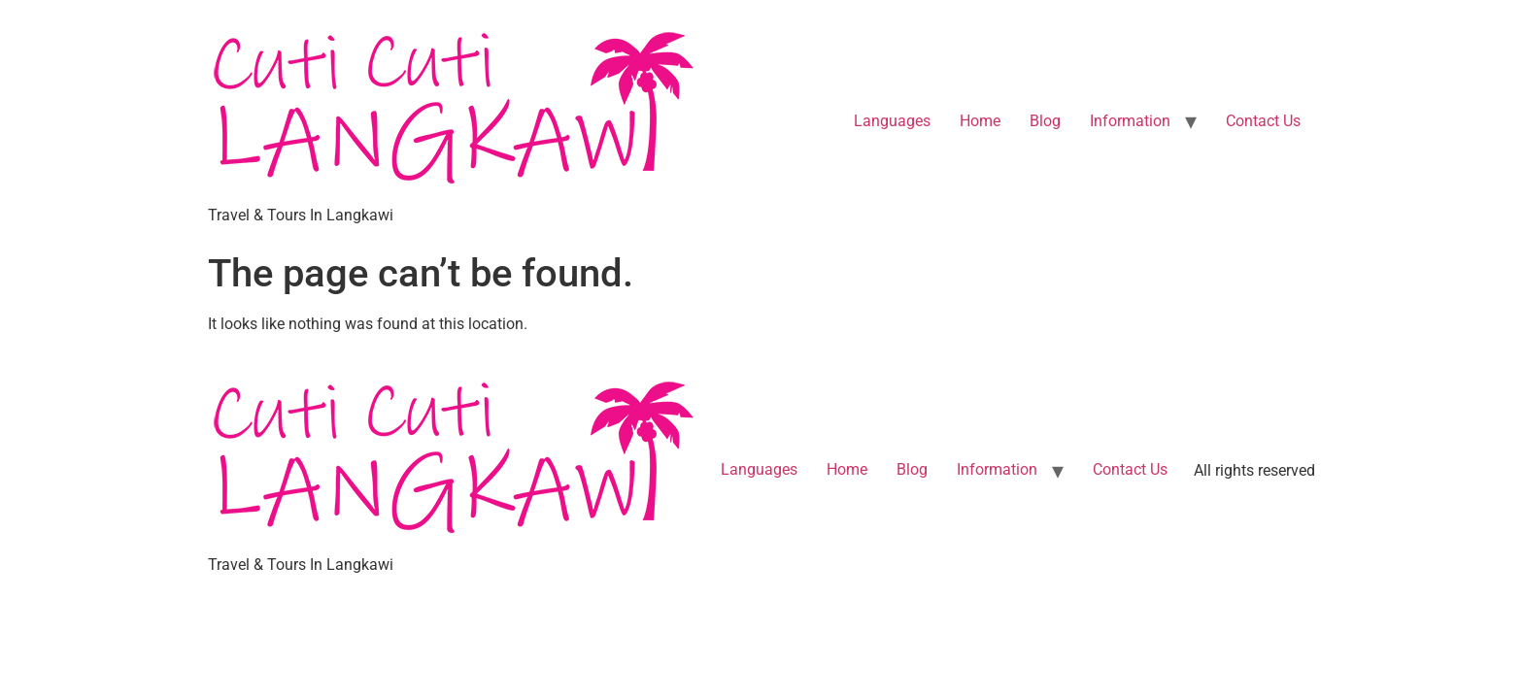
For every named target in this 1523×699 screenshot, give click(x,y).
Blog (1045, 121)
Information (1130, 121)
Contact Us (1263, 121)
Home (980, 121)
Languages (892, 121)
